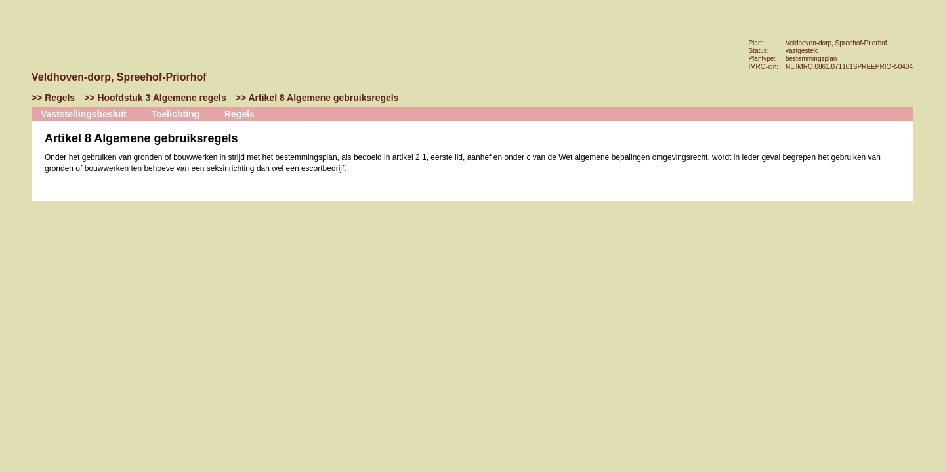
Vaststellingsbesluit (84, 114)
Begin (16, 129)
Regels (60, 97)
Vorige (16, 149)
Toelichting (176, 114)
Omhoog (16, 188)
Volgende (16, 168)
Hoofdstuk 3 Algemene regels (161, 97)
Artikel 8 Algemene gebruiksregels (323, 97)
